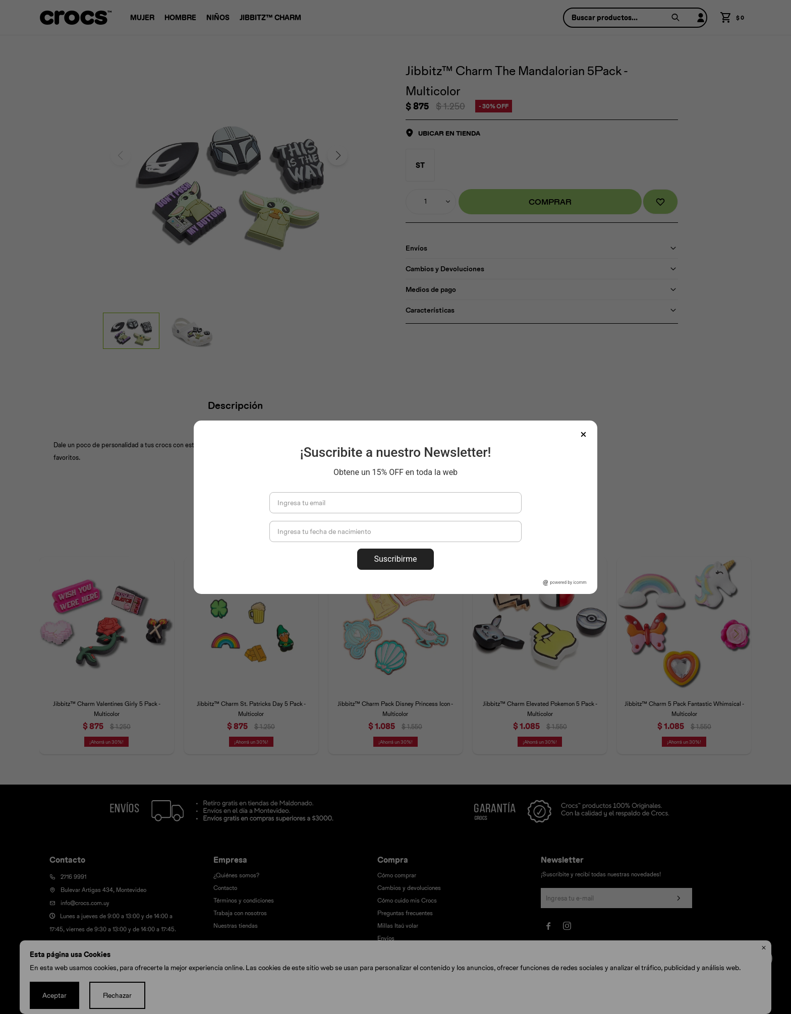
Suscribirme (395, 559)
